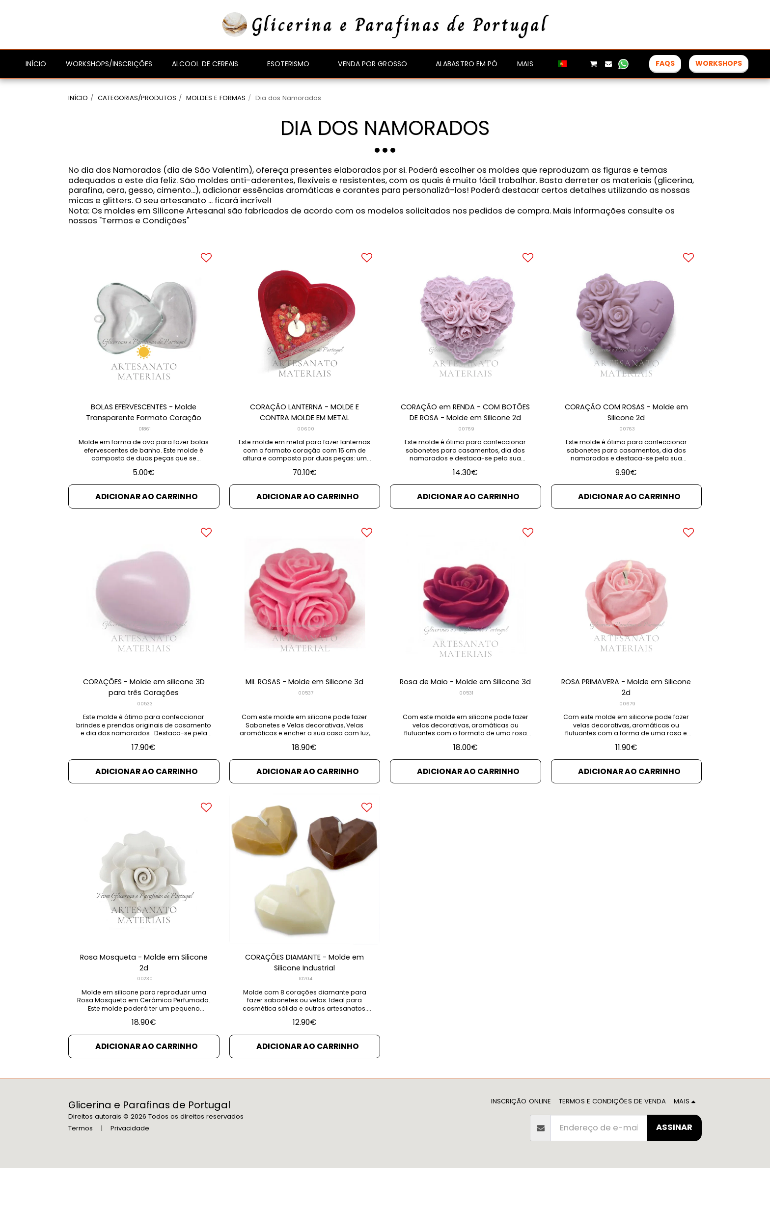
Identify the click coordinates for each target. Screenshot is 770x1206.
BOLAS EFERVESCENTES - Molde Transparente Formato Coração (144, 439)
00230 (145, 1015)
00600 (305, 457)
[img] (144, 344)
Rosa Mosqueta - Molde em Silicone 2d (143, 997)
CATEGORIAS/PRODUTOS (137, 98)
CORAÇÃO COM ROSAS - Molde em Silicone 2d (626, 439)
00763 (627, 457)
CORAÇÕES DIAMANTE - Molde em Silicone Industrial (304, 997)
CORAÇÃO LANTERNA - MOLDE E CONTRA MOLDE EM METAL (304, 439)
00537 (305, 736)
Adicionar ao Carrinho (146, 525)
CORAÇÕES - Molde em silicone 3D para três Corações (143, 718)
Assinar (674, 1165)
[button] (578, 63)
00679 (627, 736)
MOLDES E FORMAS (216, 98)
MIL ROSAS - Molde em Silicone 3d (304, 718)
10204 (306, 1015)
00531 (466, 736)
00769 (466, 457)
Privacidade (129, 1166)
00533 (145, 736)
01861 (144, 457)
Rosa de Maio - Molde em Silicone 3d (465, 718)
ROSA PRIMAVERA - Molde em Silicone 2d (626, 718)
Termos (80, 1166)
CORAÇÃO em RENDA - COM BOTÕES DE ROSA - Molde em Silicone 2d (465, 440)
